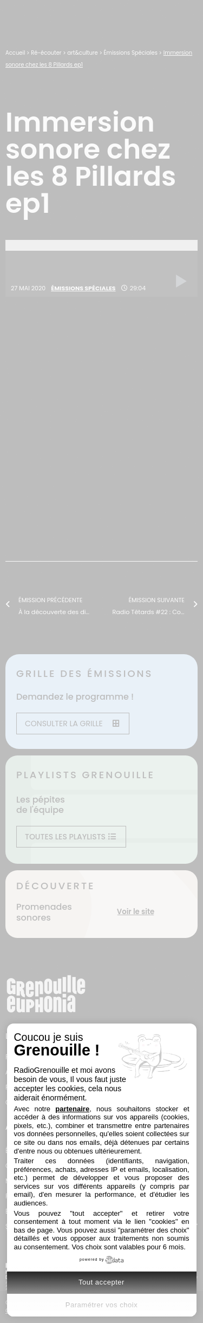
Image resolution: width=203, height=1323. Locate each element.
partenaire (72, 1109)
